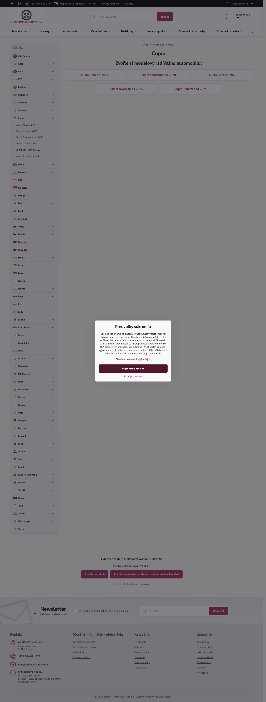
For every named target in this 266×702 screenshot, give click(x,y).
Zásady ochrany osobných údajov (133, 359)
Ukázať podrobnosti (133, 376)
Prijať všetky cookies (133, 368)
